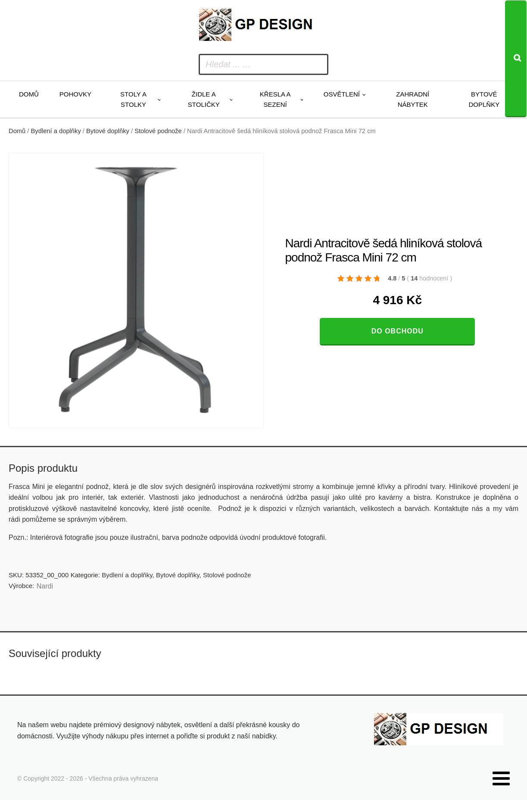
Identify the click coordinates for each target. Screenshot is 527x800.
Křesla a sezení (275, 99)
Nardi (45, 586)
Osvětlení (342, 94)
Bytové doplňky (483, 99)
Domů (29, 94)
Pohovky (75, 94)
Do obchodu (397, 331)
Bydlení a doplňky (56, 131)
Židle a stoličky (204, 99)
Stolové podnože (158, 131)
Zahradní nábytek (412, 99)
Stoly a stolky (133, 99)
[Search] (516, 58)
